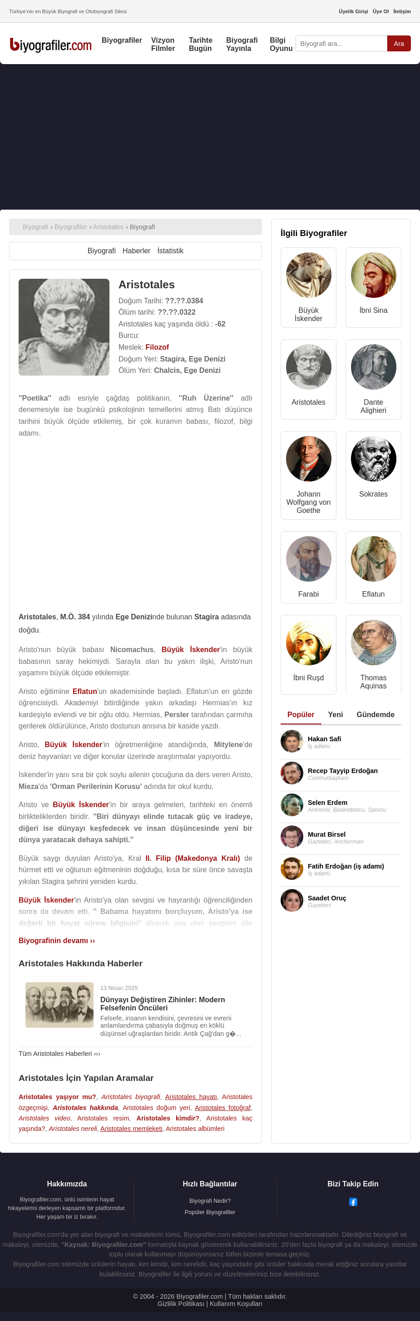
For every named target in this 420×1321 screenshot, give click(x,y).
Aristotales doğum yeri (156, 1107)
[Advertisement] (210, 137)
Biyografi (102, 251)
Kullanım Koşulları (236, 1303)
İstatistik (170, 251)
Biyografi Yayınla (241, 44)
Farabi (308, 594)
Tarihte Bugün (200, 44)
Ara (399, 43)
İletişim (402, 11)
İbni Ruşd (308, 678)
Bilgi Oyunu (281, 44)
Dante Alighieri (373, 406)
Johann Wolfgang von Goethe (309, 502)
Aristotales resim (103, 1118)
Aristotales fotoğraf (223, 1107)
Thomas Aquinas (374, 682)
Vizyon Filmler (163, 44)
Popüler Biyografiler (210, 1212)
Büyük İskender (308, 314)
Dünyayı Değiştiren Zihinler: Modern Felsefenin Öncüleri (162, 1004)
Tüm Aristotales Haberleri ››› (59, 1053)
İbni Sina (373, 310)
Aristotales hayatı (191, 1096)
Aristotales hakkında (85, 1107)
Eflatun (373, 594)
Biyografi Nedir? (210, 1200)
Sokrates (373, 494)
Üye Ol (381, 11)
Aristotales (309, 402)
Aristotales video (44, 1118)
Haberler (136, 251)
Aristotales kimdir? (168, 1118)
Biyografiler (122, 40)
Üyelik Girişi (353, 11)
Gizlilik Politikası (181, 1303)
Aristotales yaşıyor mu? (57, 1096)
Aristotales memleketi (131, 1128)
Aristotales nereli (73, 1128)
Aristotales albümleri (195, 1128)
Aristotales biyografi (130, 1096)
